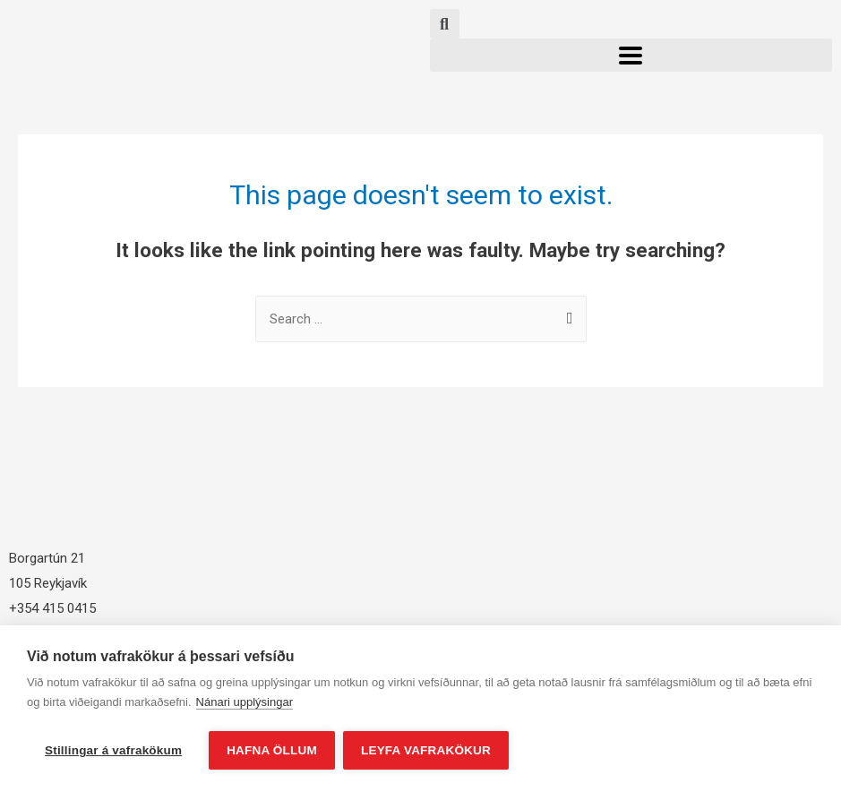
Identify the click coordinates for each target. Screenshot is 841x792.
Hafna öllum (272, 750)
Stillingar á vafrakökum (113, 750)
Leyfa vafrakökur (427, 750)
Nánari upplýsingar (244, 703)
